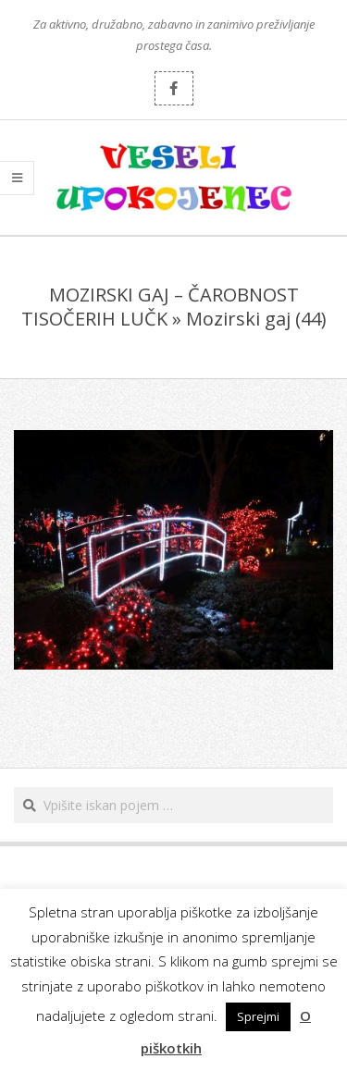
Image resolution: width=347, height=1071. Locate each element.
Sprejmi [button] (258, 1016)
